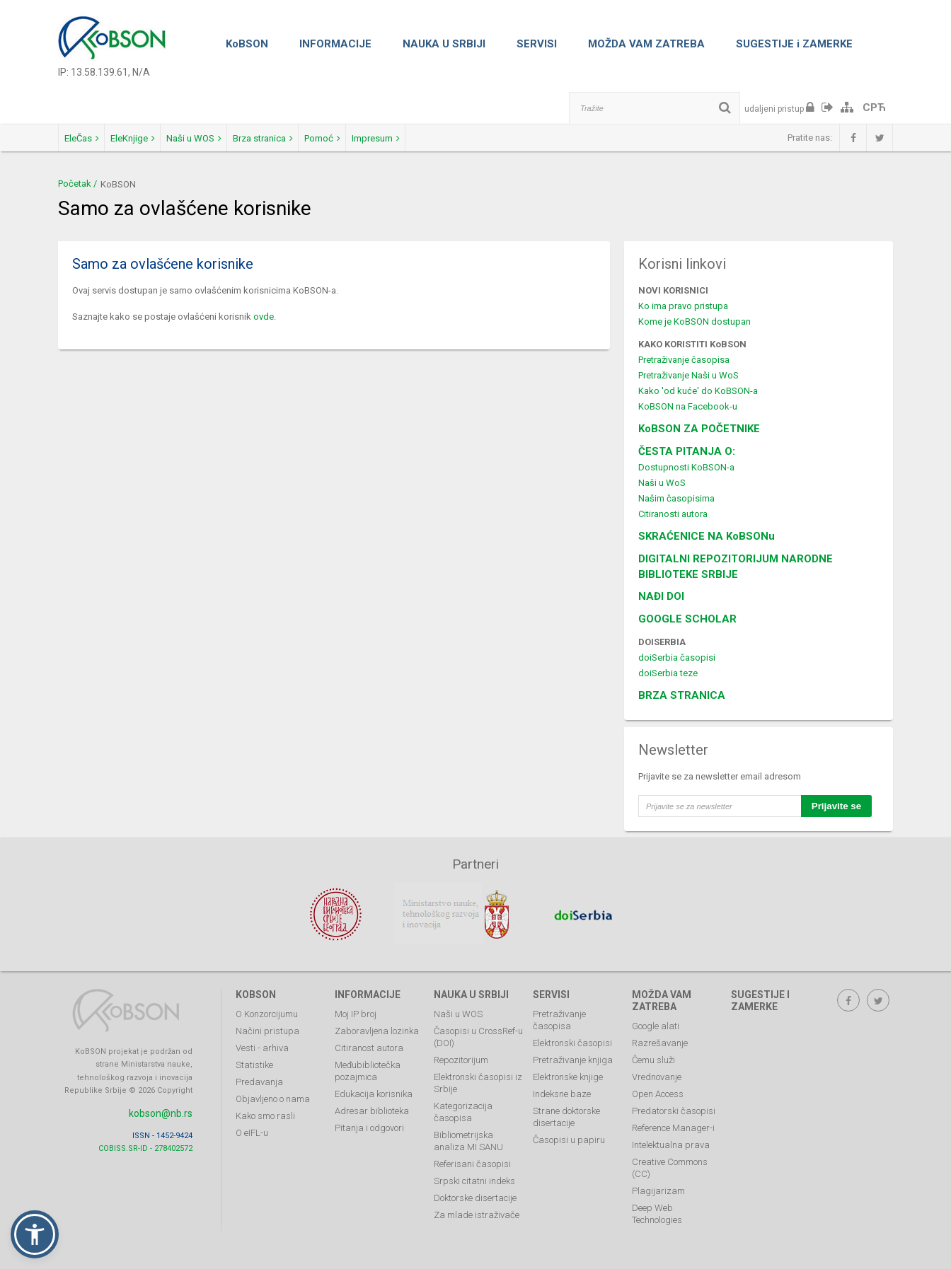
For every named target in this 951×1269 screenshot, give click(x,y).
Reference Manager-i (673, 1120)
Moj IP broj (355, 1006)
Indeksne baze (562, 1086)
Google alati (655, 1018)
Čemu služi (653, 1052)
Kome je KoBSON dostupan (694, 321)
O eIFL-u (252, 1125)
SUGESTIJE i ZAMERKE (794, 43)
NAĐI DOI (661, 596)
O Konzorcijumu (267, 1006)
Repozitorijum (461, 1052)
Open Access (658, 1086)
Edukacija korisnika (374, 1086)
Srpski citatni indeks (474, 1173)
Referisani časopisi (472, 1156)
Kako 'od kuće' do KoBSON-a (698, 391)
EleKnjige (169, 138)
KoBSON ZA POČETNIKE (699, 428)
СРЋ (874, 107)
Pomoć (433, 138)
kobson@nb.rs (160, 1105)
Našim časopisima (676, 498)
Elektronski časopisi (572, 1035)
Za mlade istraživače (476, 1207)
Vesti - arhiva (262, 1040)
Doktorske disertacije (475, 1190)
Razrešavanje (660, 1035)
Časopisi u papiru (569, 1132)
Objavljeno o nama (273, 1091)
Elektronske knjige (568, 1069)
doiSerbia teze (668, 673)
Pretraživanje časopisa (684, 359)
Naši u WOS (255, 138)
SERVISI (537, 43)
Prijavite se (836, 806)
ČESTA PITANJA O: (686, 451)
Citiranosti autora (673, 514)
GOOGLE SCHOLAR (687, 619)
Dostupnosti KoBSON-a (686, 467)
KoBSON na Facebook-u (687, 406)
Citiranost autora (369, 1040)
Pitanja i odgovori (369, 1120)
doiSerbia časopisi (676, 657)
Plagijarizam (658, 1183)
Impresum (512, 138)
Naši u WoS (662, 482)
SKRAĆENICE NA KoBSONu (706, 536)
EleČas (93, 138)
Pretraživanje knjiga (573, 1052)
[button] (34, 1234)
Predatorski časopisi (673, 1103)
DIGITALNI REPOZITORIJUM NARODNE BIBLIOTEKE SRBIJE (735, 566)
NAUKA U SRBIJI (444, 43)
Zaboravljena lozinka (377, 1023)
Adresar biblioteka (372, 1103)
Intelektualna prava (671, 1137)
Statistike (254, 1057)
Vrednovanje (656, 1069)
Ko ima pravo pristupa (683, 306)
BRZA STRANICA (681, 695)
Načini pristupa (267, 1023)
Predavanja (259, 1074)
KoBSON (247, 43)
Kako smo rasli (265, 1108)
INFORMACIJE (335, 43)
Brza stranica (349, 138)
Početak (74, 183)
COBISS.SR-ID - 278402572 (145, 1140)
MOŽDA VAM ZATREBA (646, 43)
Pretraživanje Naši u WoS (688, 375)
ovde (263, 316)
